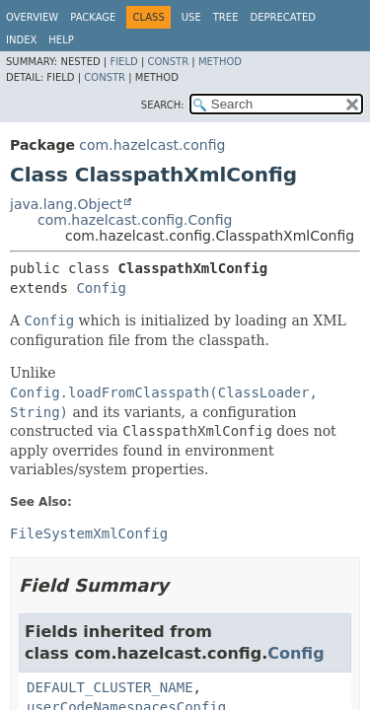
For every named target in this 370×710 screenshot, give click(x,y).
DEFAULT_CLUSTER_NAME (110, 687)
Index (21, 40)
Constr (167, 61)
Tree (226, 17)
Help (60, 40)
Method (220, 61)
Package (92, 17)
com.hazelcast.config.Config (134, 220)
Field (123, 61)
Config (101, 288)
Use (191, 17)
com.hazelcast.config (152, 145)
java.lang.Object (66, 204)
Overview (32, 17)
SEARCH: (163, 105)
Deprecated (283, 17)
